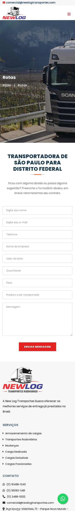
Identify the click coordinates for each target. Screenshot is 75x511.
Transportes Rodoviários (20, 439)
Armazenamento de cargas (22, 433)
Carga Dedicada (15, 451)
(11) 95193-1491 (14, 490)
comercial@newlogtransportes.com (30, 2)
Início (7, 85)
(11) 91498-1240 (14, 484)
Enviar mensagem (37, 346)
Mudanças (11, 445)
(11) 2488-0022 (14, 496)
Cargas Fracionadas (17, 464)
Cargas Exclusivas (15, 458)
